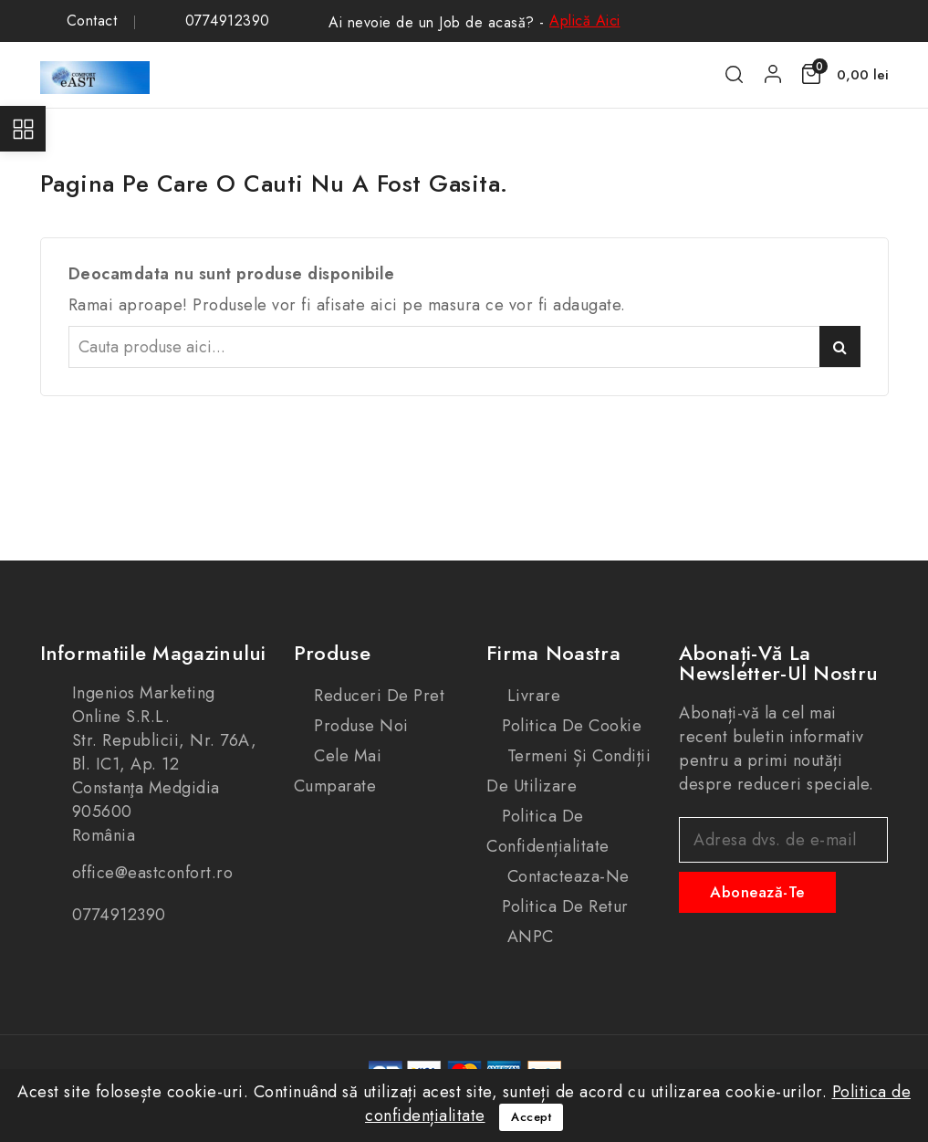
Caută (839, 346)
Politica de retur (565, 906)
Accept (531, 1117)
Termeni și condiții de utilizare (568, 771)
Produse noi (359, 726)
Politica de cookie (571, 726)
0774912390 (227, 21)
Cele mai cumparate (338, 771)
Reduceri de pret (377, 695)
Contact (92, 21)
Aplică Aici (584, 20)
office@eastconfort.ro (153, 873)
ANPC (528, 936)
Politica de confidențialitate (548, 831)
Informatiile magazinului (153, 652)
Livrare (531, 695)
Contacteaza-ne (566, 876)
